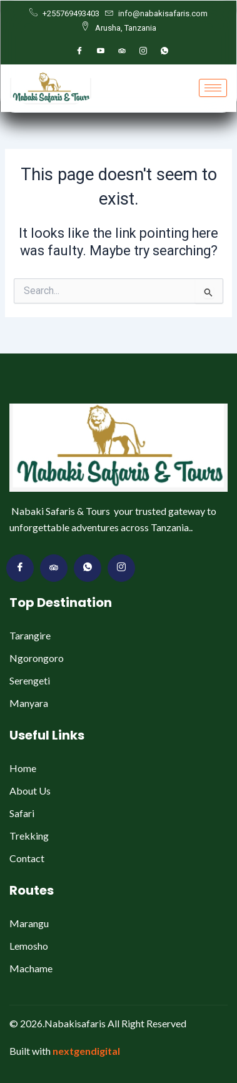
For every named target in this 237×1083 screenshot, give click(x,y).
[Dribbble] (87, 568)
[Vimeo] (121, 568)
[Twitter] (54, 568)
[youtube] (100, 51)
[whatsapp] (164, 51)
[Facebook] (79, 51)
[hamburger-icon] (213, 88)
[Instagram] (143, 51)
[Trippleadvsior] (122, 51)
